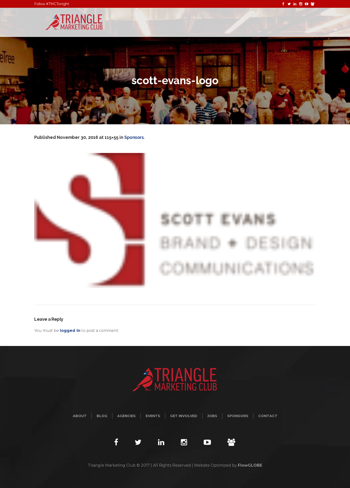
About (80, 416)
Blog (102, 416)
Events (153, 416)
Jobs (212, 416)
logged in (70, 330)
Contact (267, 416)
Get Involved (183, 416)
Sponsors (133, 137)
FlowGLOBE (250, 465)
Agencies (126, 416)
